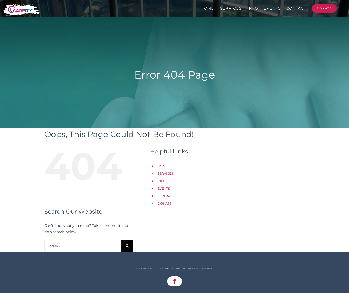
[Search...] (82, 246)
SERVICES (165, 173)
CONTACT (165, 196)
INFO (162, 181)
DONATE (164, 203)
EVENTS (164, 189)
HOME (163, 166)
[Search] (127, 246)
